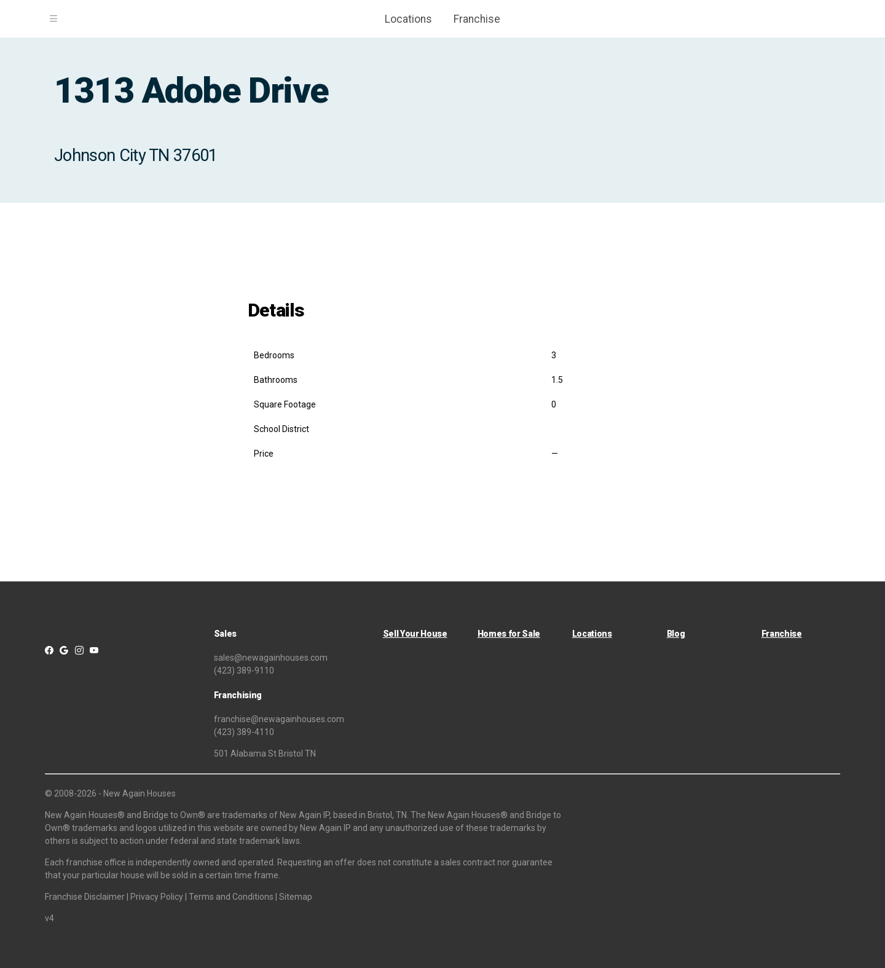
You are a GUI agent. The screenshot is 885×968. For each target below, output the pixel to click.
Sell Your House (415, 634)
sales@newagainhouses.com (271, 658)
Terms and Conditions (231, 897)
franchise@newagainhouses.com (279, 719)
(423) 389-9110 (244, 670)
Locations (408, 19)
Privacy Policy (156, 897)
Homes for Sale (509, 634)
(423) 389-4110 (244, 732)
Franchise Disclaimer (85, 897)
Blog (676, 634)
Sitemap (295, 897)
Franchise (477, 19)
